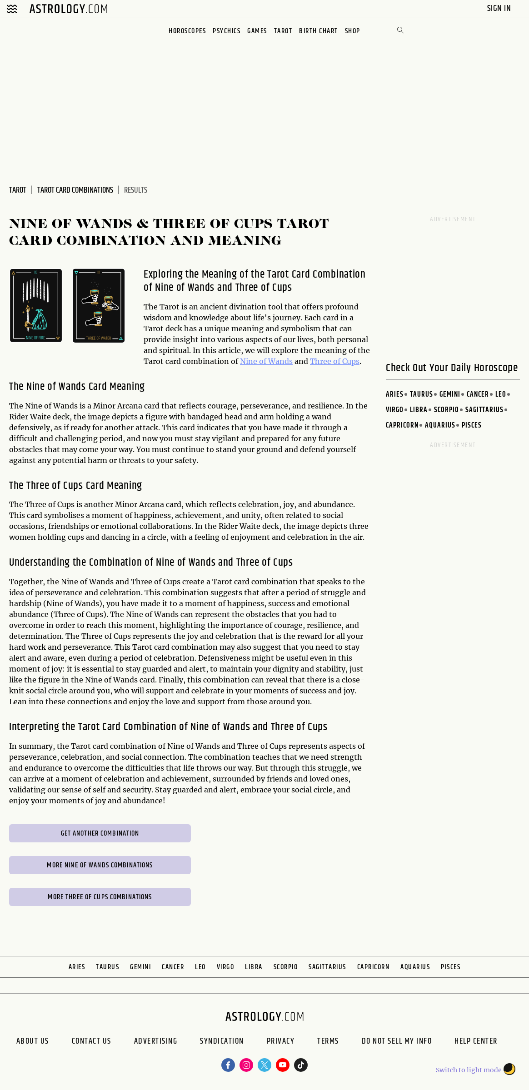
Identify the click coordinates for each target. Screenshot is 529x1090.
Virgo (395, 410)
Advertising (156, 1042)
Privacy (281, 1042)
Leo (500, 394)
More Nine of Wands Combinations (100, 865)
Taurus (421, 394)
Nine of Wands (266, 361)
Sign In (500, 8)
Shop (352, 31)
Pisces (472, 425)
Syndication (222, 1042)
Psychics (226, 31)
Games (257, 31)
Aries (395, 394)
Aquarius (440, 425)
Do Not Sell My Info (397, 1042)
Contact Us (91, 1042)
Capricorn (402, 425)
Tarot (283, 31)
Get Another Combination (100, 833)
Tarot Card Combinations (75, 190)
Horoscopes (187, 31)
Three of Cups (334, 361)
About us (32, 1042)
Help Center (476, 1042)
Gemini (449, 394)
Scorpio (446, 410)
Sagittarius (484, 410)
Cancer (478, 394)
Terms (328, 1042)
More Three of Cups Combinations (100, 897)
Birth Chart (318, 31)
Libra (419, 410)
